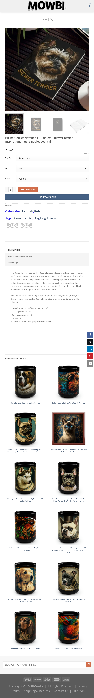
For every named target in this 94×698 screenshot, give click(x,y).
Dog (36, 218)
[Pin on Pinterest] (26, 225)
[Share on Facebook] (12, 225)
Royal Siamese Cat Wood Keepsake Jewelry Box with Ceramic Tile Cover (69, 451)
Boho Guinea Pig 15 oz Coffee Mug (68, 648)
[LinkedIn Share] (90, 349)
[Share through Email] (90, 363)
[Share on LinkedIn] (31, 225)
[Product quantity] (10, 189)
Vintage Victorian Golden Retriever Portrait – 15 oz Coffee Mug (25, 600)
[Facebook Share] (90, 335)
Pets (47, 19)
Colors (7, 178)
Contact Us (61, 691)
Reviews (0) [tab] (13, 263)
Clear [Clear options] (86, 153)
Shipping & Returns (37, 691)
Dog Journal (48, 218)
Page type (9, 158)
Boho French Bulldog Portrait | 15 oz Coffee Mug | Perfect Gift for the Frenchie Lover (68, 500)
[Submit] (88, 664)
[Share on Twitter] (17, 225)
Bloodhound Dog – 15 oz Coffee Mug (25, 648)
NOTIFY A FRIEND (47, 197)
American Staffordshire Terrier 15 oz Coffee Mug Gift (68, 600)
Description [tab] (14, 250)
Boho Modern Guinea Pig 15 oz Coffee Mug (68, 403)
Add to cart (28, 189)
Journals (27, 211)
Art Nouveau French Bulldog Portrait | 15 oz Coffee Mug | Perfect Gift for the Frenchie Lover (25, 451)
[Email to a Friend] (22, 225)
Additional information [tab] (20, 256)
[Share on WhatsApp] (8, 225)
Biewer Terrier (22, 218)
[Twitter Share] (90, 342)
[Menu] (4, 6)
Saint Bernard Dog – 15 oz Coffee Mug (25, 403)
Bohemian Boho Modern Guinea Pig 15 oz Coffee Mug (25, 549)
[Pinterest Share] (90, 356)
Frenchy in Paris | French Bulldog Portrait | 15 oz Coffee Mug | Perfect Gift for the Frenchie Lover (68, 550)
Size (6, 168)
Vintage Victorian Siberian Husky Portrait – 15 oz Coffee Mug (25, 500)
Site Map (79, 691)
